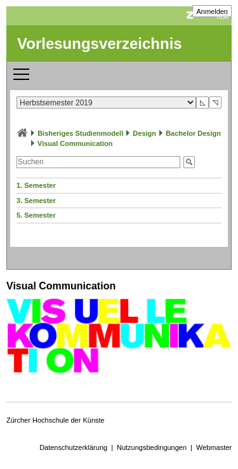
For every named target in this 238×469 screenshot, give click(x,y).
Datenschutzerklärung (73, 447)
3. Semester (36, 200)
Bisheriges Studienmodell (80, 133)
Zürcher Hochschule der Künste (55, 420)
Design (144, 133)
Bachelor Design (193, 133)
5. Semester (36, 215)
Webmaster (214, 447)
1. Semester (36, 185)
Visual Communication (74, 143)
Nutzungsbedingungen (152, 447)
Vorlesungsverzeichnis (99, 43)
